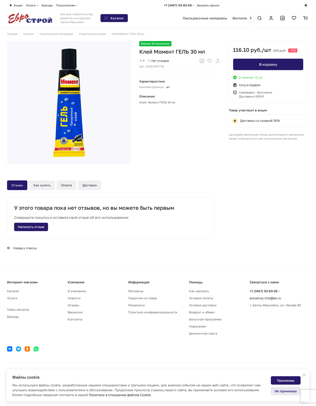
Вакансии (75, 312)
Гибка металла (18, 309)
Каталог (13, 291)
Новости (74, 298)
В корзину (268, 64)
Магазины (135, 291)
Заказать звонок (208, 5)
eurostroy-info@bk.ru (265, 298)
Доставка (89, 185)
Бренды (13, 316)
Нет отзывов (158, 60)
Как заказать (199, 291)
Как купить (41, 185)
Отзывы (17, 185)
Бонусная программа (205, 319)
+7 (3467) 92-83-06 (178, 5)
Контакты (75, 319)
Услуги (12, 298)
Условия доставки (203, 305)
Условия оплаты (201, 298)
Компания (76, 282)
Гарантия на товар (142, 298)
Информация (138, 282)
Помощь (196, 282)
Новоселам (197, 326)
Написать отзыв (31, 227)
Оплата (66, 185)
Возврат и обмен (202, 312)
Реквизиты (136, 305)
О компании (77, 291)
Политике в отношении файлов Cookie (120, 395)
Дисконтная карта (203, 333)
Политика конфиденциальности (152, 312)
